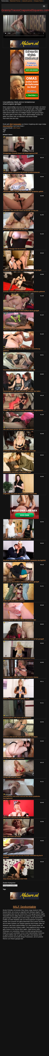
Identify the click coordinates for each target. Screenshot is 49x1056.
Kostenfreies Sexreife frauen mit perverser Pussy (19, 658)
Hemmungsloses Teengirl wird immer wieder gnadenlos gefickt (23, 191)
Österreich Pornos (15, 1)
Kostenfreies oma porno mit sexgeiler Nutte (17, 472)
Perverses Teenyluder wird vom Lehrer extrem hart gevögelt (22, 270)
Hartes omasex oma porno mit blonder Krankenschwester (21, 172)
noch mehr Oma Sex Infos (10, 118)
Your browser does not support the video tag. (24, 26)
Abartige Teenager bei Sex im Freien (14, 248)
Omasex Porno (38, 1)
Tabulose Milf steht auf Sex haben (14, 329)
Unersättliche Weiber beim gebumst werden (17, 539)
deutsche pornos (27, 1)
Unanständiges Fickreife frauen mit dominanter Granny (20, 677)
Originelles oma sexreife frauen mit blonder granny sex (20, 210)
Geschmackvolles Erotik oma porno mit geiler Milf (19, 370)
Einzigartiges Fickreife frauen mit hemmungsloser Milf (20, 153)
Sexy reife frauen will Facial (12, 836)
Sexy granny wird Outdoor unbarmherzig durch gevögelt (21, 582)
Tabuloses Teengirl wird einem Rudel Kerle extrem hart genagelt (23, 639)
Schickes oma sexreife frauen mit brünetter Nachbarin (20, 737)
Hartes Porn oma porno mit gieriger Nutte (16, 698)
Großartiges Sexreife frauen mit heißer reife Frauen (19, 451)
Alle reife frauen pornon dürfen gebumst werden (18, 429)
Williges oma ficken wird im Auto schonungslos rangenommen (23, 410)
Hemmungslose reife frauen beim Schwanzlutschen (19, 620)
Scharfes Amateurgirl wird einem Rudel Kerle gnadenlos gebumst (24, 291)
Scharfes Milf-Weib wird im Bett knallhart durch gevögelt (21, 310)
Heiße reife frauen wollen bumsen (13, 601)
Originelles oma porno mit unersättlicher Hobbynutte (20, 493)
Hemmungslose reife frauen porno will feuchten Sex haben (22, 391)
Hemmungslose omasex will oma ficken (15, 229)
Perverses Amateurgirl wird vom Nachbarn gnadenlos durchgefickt (24, 560)
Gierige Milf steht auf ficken (12, 777)
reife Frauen (16, 128)
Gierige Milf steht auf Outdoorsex (13, 758)
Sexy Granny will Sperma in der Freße (15, 879)
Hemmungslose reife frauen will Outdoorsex (17, 717)
